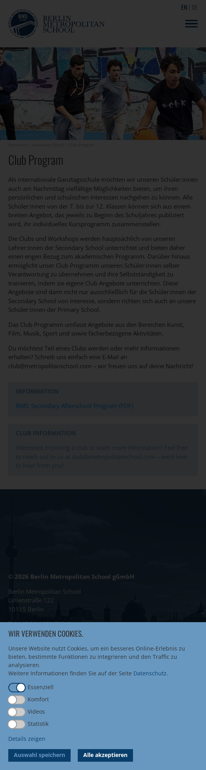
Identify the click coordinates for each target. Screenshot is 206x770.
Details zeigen (26, 738)
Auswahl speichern (39, 755)
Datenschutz (150, 673)
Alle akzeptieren (105, 755)
